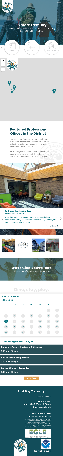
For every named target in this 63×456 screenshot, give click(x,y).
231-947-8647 (44, 396)
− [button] (3, 64)
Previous (2, 218)
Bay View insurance (38, 245)
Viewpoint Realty (23, 245)
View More (31, 378)
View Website (51, 226)
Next (60, 218)
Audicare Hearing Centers (8, 245)
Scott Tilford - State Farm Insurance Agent (52, 245)
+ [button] (3, 61)
